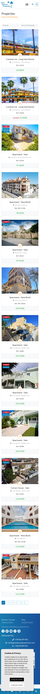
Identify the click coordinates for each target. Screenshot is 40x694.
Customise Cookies (17, 685)
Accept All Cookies (16, 679)
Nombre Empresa (9, 4)
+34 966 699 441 (20, 639)
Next (35, 42)
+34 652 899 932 (20, 646)
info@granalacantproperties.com (21, 643)
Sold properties (8, 635)
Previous (4, 42)
